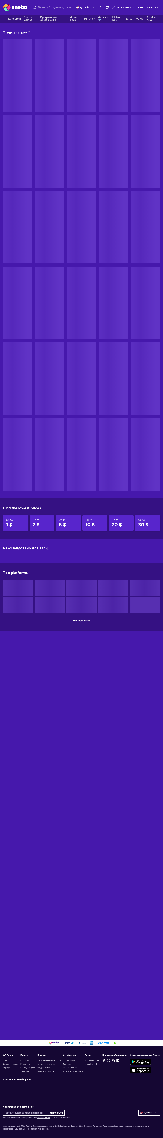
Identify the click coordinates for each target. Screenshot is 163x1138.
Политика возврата (45, 1071)
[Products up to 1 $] (15, 523)
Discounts (24, 1071)
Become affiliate (70, 1068)
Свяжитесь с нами (11, 1064)
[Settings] (86, 7)
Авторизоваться (123, 7)
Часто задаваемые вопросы (49, 1060)
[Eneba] (15, 7)
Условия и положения (124, 1126)
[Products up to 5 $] (68, 523)
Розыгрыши (68, 1064)
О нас (5, 1060)
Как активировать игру (46, 1064)
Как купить (24, 1060)
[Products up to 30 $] (147, 523)
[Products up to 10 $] (94, 523)
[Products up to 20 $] (121, 523)
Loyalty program (28, 1068)
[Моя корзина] (107, 7)
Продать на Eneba (92, 1060)
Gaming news (69, 1060)
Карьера (6, 1068)
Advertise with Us (92, 1064)
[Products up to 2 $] (42, 523)
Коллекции (25, 1064)
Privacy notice (43, 1118)
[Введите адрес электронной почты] (24, 1113)
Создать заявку (43, 1068)
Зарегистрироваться (147, 7)
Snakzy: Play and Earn (73, 1071)
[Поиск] (52, 7)
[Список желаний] (100, 7)
